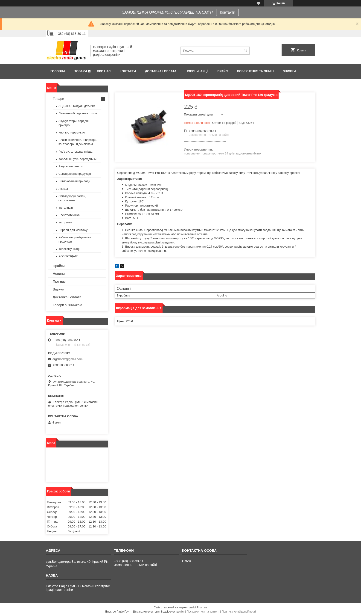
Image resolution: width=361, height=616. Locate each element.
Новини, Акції (197, 71)
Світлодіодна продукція (74, 173)
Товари (80, 71)
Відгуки (58, 289)
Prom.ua (202, 607)
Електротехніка (69, 215)
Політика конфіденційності (239, 611)
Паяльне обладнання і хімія (77, 113)
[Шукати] (246, 51)
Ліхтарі (63, 188)
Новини (59, 273)
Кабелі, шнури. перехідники (77, 159)
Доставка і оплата (160, 71)
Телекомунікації (69, 249)
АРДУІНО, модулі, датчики (76, 106)
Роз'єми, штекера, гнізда (75, 151)
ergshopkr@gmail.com (67, 359)
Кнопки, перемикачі (71, 132)
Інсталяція (65, 207)
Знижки (289, 71)
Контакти (227, 12)
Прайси (59, 266)
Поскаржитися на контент (203, 611)
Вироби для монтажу (72, 230)
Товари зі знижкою (67, 305)
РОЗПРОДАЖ (68, 256)
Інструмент (66, 222)
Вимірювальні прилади (74, 181)
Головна (57, 71)
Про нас (104, 71)
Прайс (222, 71)
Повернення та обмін (255, 71)
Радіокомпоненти (70, 166)
